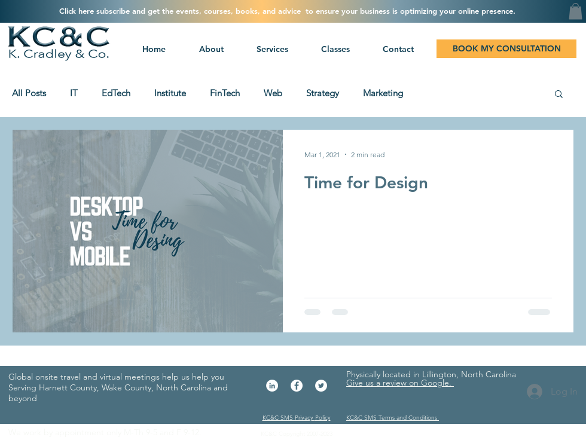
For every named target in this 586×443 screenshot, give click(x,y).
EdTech (116, 93)
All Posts (29, 93)
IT (74, 93)
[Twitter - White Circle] (321, 386)
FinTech (225, 93)
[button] (271, 49)
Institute (170, 93)
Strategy (322, 93)
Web (273, 93)
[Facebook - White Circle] (297, 386)
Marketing (383, 93)
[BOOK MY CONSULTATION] (506, 48)
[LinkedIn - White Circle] (272, 386)
